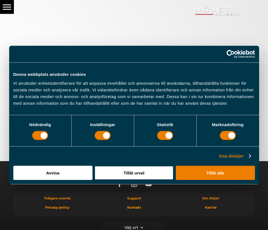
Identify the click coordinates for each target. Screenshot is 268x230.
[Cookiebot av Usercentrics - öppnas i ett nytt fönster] (230, 54)
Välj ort (131, 227)
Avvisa (52, 172)
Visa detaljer (231, 156)
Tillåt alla (215, 172)
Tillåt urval (134, 172)
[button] (7, 7)
